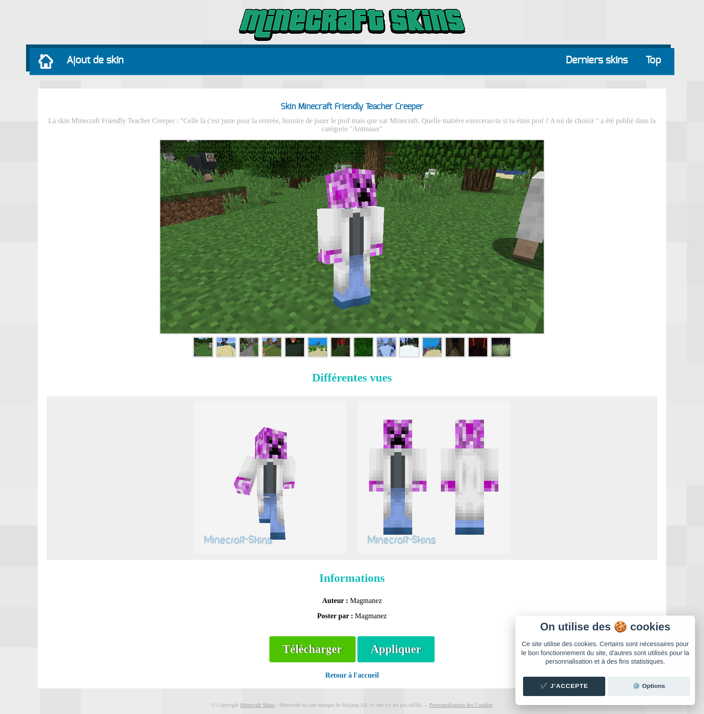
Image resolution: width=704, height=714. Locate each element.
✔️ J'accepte (564, 686)
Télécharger (312, 649)
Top (653, 60)
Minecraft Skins (257, 705)
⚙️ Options (649, 686)
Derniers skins (597, 60)
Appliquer (396, 649)
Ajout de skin (94, 60)
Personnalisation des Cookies (461, 705)
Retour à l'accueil (352, 675)
